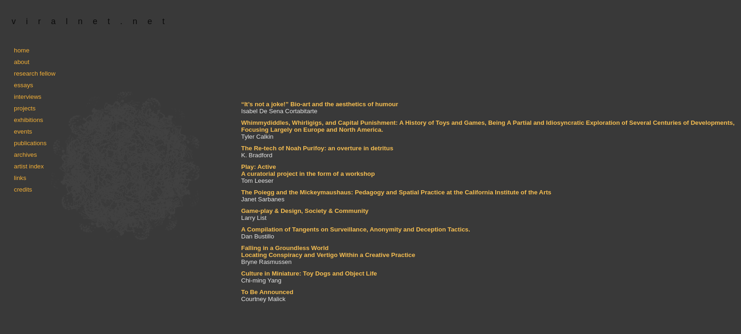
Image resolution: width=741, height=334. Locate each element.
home (21, 50)
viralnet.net (93, 21)
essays (23, 85)
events (23, 131)
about (21, 61)
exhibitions (28, 119)
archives (25, 154)
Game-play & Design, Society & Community (305, 210)
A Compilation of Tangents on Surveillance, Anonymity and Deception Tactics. (355, 229)
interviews (27, 96)
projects (25, 108)
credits (23, 189)
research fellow (35, 73)
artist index (29, 166)
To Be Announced (267, 292)
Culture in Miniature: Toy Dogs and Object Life (309, 273)
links (20, 177)
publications (30, 143)
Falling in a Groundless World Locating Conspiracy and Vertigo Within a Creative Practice (328, 251)
